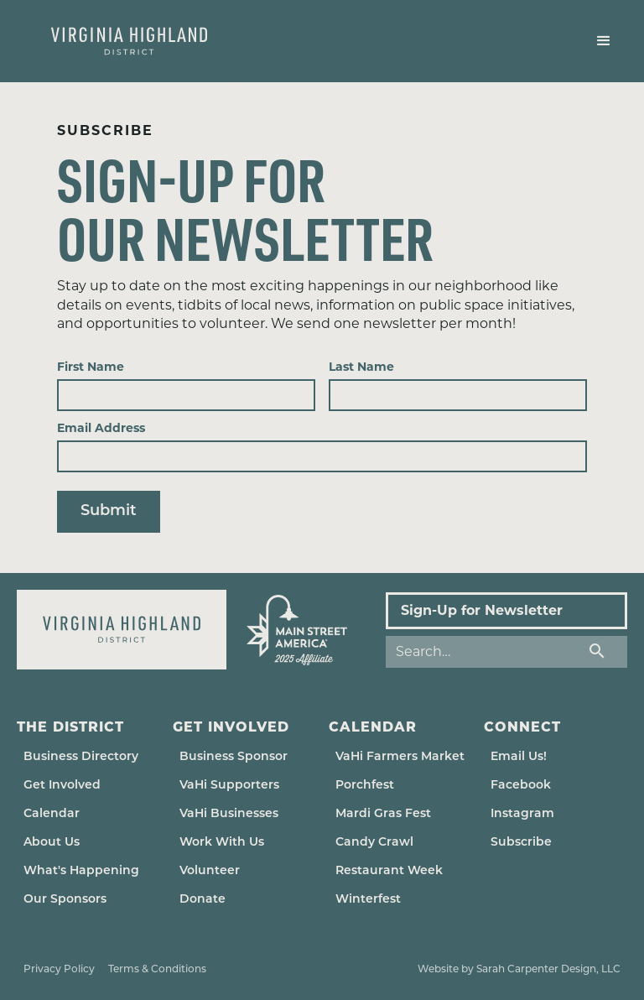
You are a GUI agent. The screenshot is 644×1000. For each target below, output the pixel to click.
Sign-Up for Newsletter (482, 610)
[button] (604, 41)
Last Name (361, 366)
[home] (129, 41)
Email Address (101, 427)
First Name (90, 366)
